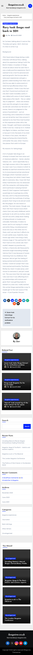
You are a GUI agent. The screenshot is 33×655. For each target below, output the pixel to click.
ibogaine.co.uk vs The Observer (12, 454)
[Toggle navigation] (2, 6)
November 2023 (7, 493)
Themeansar (16, 652)
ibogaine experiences (10, 23)
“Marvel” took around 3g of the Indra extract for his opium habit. (16, 404)
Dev (9, 35)
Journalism (6, 519)
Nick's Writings (7, 524)
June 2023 (6, 497)
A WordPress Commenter (10, 478)
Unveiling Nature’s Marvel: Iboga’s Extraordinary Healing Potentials (16, 563)
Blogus (26, 650)
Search (5, 420)
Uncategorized (7, 533)
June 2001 (5, 502)
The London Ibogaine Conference (13, 458)
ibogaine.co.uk (16, 5)
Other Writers (6, 529)
